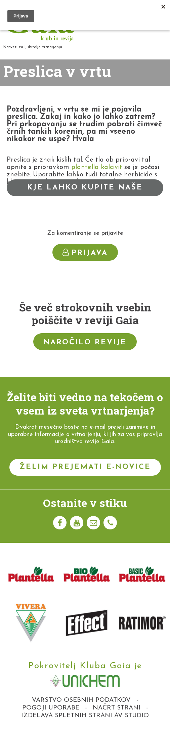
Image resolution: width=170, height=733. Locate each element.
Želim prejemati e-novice (85, 467)
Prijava (85, 253)
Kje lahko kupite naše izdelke (85, 190)
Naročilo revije (85, 342)
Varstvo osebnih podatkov (81, 700)
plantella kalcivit (96, 167)
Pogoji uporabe (50, 708)
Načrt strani (116, 708)
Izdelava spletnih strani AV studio (85, 716)
